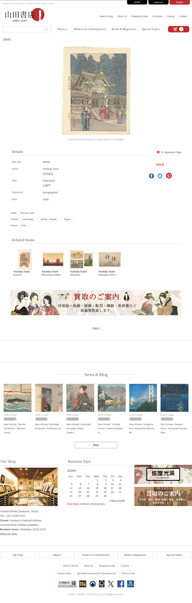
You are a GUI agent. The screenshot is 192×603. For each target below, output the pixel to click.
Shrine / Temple (49, 219)
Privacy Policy (64, 573)
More (96, 445)
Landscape (27, 219)
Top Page (17, 555)
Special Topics (151, 29)
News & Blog (106, 16)
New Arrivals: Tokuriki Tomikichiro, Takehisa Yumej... (14, 428)
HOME (137, 2)
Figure (67, 219)
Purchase (157, 16)
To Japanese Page (169, 152)
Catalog (171, 16)
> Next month (117, 500)
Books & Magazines (124, 29)
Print (23, 225)
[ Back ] (7, 39)
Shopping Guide (139, 16)
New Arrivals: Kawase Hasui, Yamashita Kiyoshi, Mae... (174, 428)
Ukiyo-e (62, 29)
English (179, 2)
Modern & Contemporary (90, 29)
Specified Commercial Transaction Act (96, 573)
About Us (122, 16)
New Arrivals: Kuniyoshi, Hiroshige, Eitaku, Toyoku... (78, 428)
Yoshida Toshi (27, 213)
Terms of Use (128, 573)
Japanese (158, 2)
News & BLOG (70, 566)
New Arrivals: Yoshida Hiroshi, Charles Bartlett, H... (110, 428)
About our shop (8, 534)
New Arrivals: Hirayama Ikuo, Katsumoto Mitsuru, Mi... (142, 428)
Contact (183, 16)
